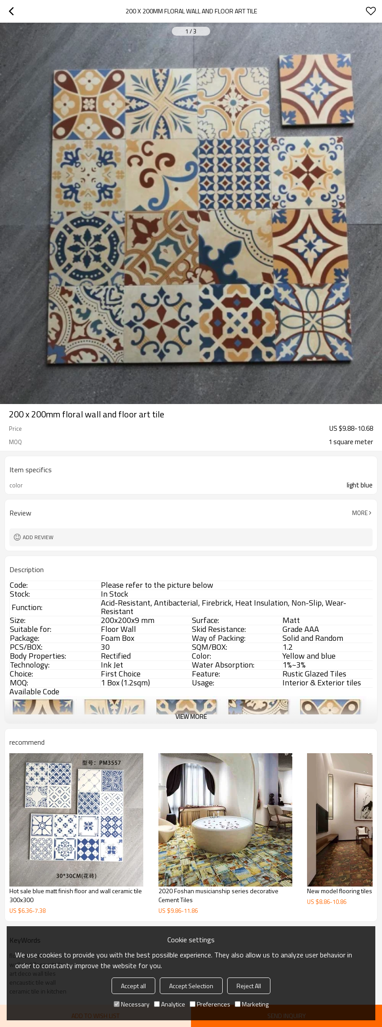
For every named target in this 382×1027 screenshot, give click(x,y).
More (360, 512)
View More (191, 716)
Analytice (169, 1004)
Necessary (131, 1004)
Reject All (249, 985)
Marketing (252, 1004)
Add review (38, 537)
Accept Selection (191, 985)
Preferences (210, 1004)
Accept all (133, 985)
